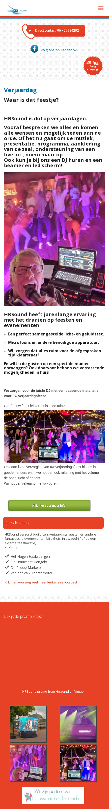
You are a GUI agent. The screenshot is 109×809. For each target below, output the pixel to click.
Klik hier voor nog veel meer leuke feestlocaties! (41, 582)
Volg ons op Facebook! (53, 50)
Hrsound (62, 691)
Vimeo (79, 691)
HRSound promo (34, 691)
